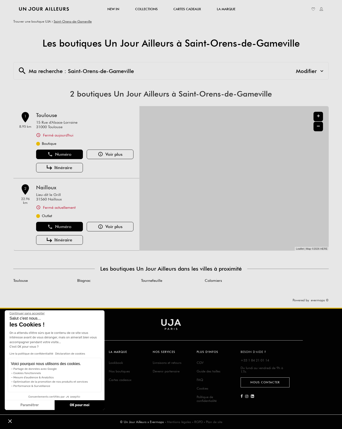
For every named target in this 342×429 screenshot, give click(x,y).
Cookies (202, 388)
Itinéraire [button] (59, 167)
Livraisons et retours (167, 363)
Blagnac (83, 280)
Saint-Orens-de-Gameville (73, 21)
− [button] (318, 126)
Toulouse (46, 115)
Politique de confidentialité (207, 399)
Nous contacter (265, 382)
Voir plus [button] (110, 154)
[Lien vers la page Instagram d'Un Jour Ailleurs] (248, 396)
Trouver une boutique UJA (32, 21)
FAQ (200, 380)
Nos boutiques (119, 371)
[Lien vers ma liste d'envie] (313, 9)
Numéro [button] (59, 154)
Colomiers (213, 280)
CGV (200, 363)
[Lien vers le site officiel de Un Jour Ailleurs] (44, 9)
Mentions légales (179, 422)
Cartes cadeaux (120, 380)
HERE (324, 248)
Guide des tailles (208, 371)
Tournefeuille (151, 280)
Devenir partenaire (166, 371)
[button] (10, 421)
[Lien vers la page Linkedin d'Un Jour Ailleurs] (253, 396)
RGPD (198, 422)
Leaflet (300, 248)
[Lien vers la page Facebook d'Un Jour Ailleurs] (243, 396)
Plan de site (214, 422)
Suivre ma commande (65, 374)
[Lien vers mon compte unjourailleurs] (321, 9)
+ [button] (318, 116)
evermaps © (320, 300)
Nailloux (46, 187)
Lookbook (116, 363)
